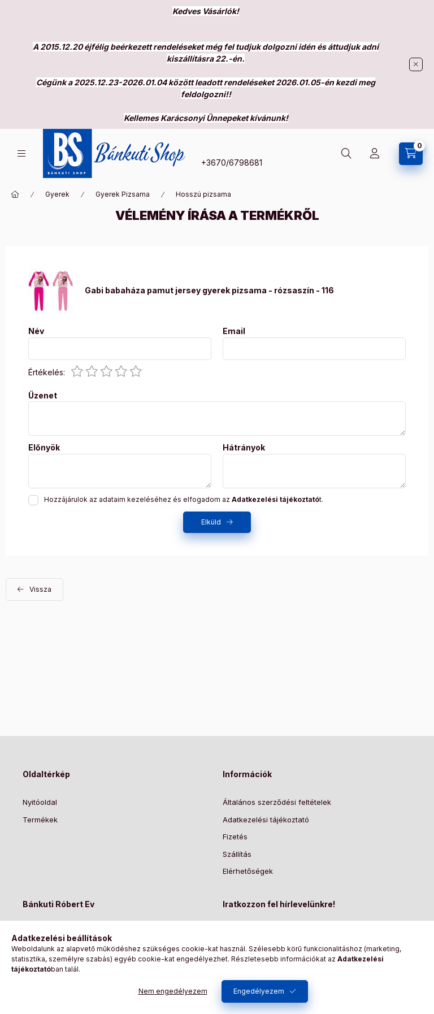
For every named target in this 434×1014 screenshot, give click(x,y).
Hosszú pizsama (203, 194)
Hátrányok (244, 447)
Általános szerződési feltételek (277, 802)
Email (234, 331)
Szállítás (237, 854)
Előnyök (44, 447)
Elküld (211, 522)
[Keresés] (346, 153)
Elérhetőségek (248, 871)
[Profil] (374, 153)
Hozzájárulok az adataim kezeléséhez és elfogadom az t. (183, 499)
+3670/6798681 (231, 162)
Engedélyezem (258, 991)
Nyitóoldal (40, 802)
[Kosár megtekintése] (411, 153)
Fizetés (235, 836)
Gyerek (57, 194)
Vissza (40, 589)
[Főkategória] (15, 194)
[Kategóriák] (21, 153)
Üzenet (42, 395)
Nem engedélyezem (172, 991)
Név (36, 331)
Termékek (40, 819)
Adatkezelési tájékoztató (266, 819)
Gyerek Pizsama (123, 194)
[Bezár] (416, 64)
